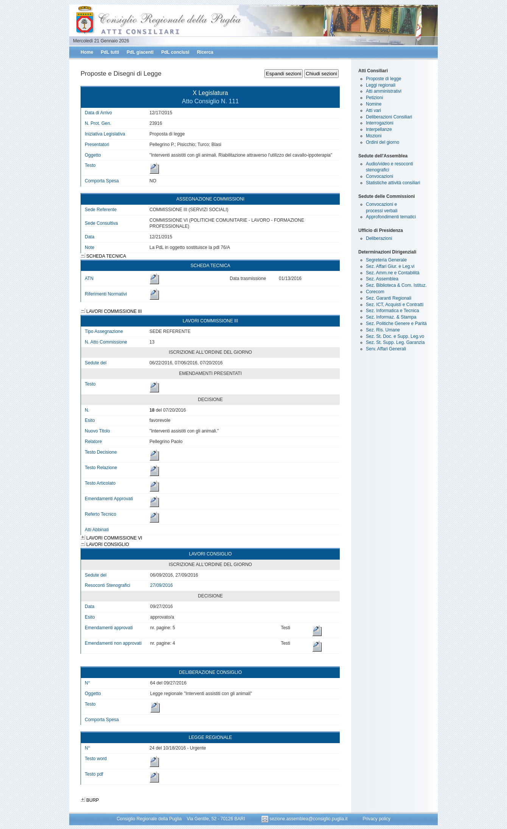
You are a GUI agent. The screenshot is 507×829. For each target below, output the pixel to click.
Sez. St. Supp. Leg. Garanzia (395, 342)
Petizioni (374, 97)
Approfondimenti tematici (391, 216)
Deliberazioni (379, 238)
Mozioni (373, 135)
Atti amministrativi (383, 91)
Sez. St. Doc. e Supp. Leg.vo (395, 336)
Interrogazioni (379, 123)
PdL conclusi (175, 52)
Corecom (375, 291)
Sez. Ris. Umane (383, 330)
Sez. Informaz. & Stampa (391, 317)
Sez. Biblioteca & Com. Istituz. (396, 285)
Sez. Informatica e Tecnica (392, 310)
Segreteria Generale (386, 260)
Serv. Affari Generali (386, 349)
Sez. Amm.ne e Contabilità (392, 272)
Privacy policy (376, 818)
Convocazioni (379, 176)
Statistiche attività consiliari (393, 182)
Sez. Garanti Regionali (388, 298)
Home (87, 52)
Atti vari (373, 110)
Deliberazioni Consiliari (389, 117)
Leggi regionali (380, 85)
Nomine (373, 104)
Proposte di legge (383, 78)
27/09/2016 (161, 585)
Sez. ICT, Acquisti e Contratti (394, 304)
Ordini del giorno (382, 142)
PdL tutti (110, 52)
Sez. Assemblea (382, 279)
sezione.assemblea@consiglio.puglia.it (305, 818)
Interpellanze (379, 129)
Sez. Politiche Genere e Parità (396, 323)
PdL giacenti (140, 52)
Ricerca (205, 52)
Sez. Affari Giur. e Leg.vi (390, 266)
